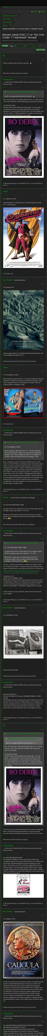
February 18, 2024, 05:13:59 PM (11, 853)
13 (36, 46)
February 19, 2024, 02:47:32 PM (11, 1021)
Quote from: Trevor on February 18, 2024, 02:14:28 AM (22, 543)
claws (5, 191)
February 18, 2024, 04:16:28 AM (11, 538)
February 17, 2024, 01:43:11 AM (11, 194)
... (33, 46)
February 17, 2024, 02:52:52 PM (11, 371)
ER (4, 56)
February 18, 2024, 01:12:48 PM (11, 729)
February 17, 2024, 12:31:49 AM (11, 87)
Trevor (6, 497)
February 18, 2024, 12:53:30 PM (11, 690)
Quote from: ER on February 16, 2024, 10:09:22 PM (20, 92)
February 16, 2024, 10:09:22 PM (11, 59)
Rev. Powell (7, 280)
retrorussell (8, 79)
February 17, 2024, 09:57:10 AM (11, 283)
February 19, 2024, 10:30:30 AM (11, 915)
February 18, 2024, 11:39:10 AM (11, 611)
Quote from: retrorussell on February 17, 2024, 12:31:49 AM (23, 734)
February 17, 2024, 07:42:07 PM (11, 438)
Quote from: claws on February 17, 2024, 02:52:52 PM (21, 442)
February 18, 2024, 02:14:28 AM (11, 501)
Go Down (5, 46)
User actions (40, 50)
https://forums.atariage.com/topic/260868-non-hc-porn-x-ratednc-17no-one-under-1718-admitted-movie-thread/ (21, 571)
